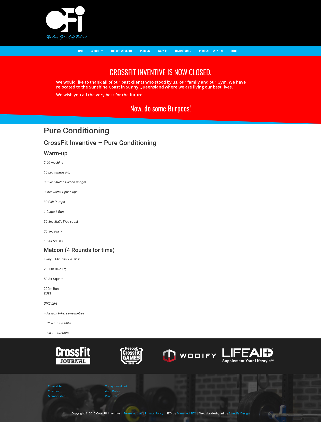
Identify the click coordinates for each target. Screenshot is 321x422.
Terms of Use (133, 413)
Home (80, 51)
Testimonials (183, 51)
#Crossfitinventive (211, 51)
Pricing (145, 51)
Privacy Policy (154, 413)
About (97, 51)
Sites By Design (239, 413)
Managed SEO (186, 413)
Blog (234, 51)
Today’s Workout (121, 51)
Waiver (162, 51)
